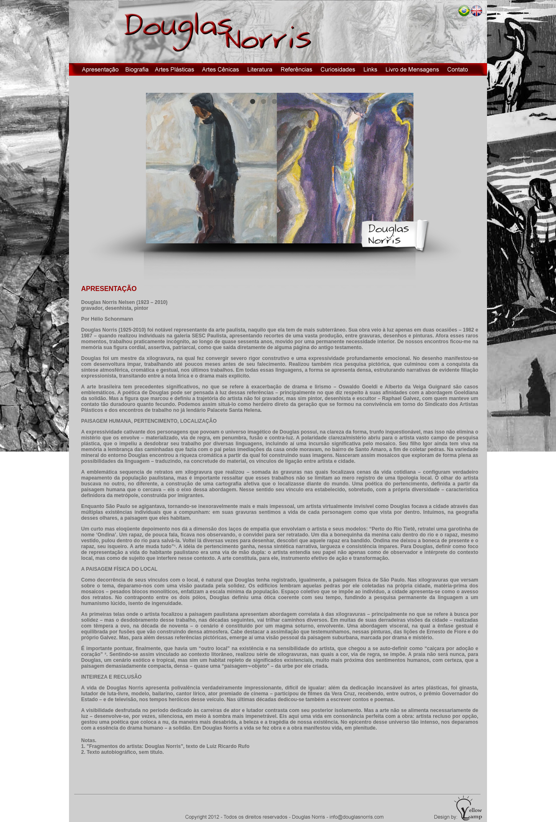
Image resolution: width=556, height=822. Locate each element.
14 (393, 101)
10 (350, 101)
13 (383, 101)
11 (361, 101)
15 (404, 101)
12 (372, 101)
